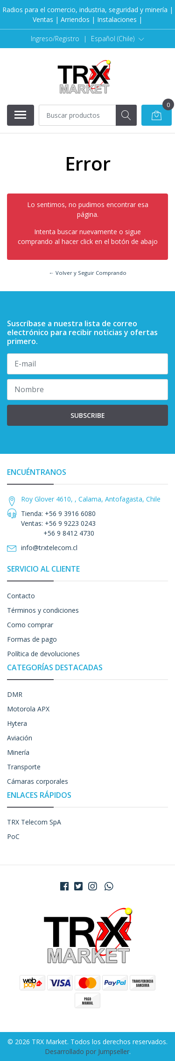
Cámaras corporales (37, 781)
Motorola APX (28, 708)
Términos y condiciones (43, 610)
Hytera (17, 723)
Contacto (21, 595)
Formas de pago (32, 639)
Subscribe (87, 415)
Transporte (24, 766)
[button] (117, 38)
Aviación (19, 737)
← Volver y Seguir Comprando (87, 272)
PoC (13, 836)
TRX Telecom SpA (34, 821)
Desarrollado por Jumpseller (87, 1051)
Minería (18, 752)
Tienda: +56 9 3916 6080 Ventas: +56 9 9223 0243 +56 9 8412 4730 (58, 523)
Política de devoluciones (43, 653)
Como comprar (30, 624)
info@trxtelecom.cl (49, 547)
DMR (14, 694)
